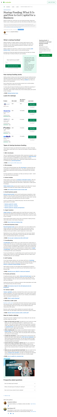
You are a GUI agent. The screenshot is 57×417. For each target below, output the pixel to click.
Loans (13, 6)
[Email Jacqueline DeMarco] (8, 406)
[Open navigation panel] (1, 2)
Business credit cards (8, 302)
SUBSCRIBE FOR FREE (45, 55)
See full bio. (33, 403)
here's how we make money (16, 27)
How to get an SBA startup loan (15, 162)
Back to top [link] (7, 395)
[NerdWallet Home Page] (7, 2)
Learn (17, 6)
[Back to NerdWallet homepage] (4, 6)
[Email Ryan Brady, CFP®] (11, 413)
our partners (8, 27)
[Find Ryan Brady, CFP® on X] (8, 413)
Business (8, 6)
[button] (20, 34)
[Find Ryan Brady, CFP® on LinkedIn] (13, 413)
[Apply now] (32, 104)
